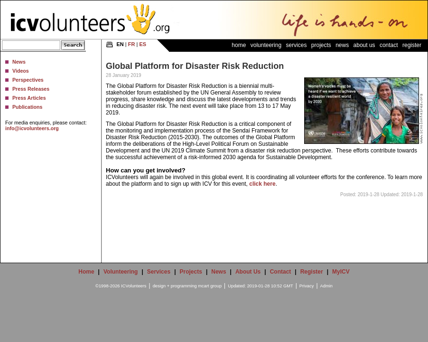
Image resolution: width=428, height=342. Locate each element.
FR (131, 44)
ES (142, 44)
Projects (321, 45)
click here (262, 183)
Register (411, 45)
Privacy (306, 286)
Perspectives (28, 80)
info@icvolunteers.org (32, 128)
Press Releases (30, 89)
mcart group (210, 286)
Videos (20, 71)
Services (296, 45)
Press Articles (29, 98)
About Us (364, 45)
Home (239, 45)
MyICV (341, 271)
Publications (27, 107)
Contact (389, 45)
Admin (326, 286)
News (19, 62)
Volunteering (266, 45)
